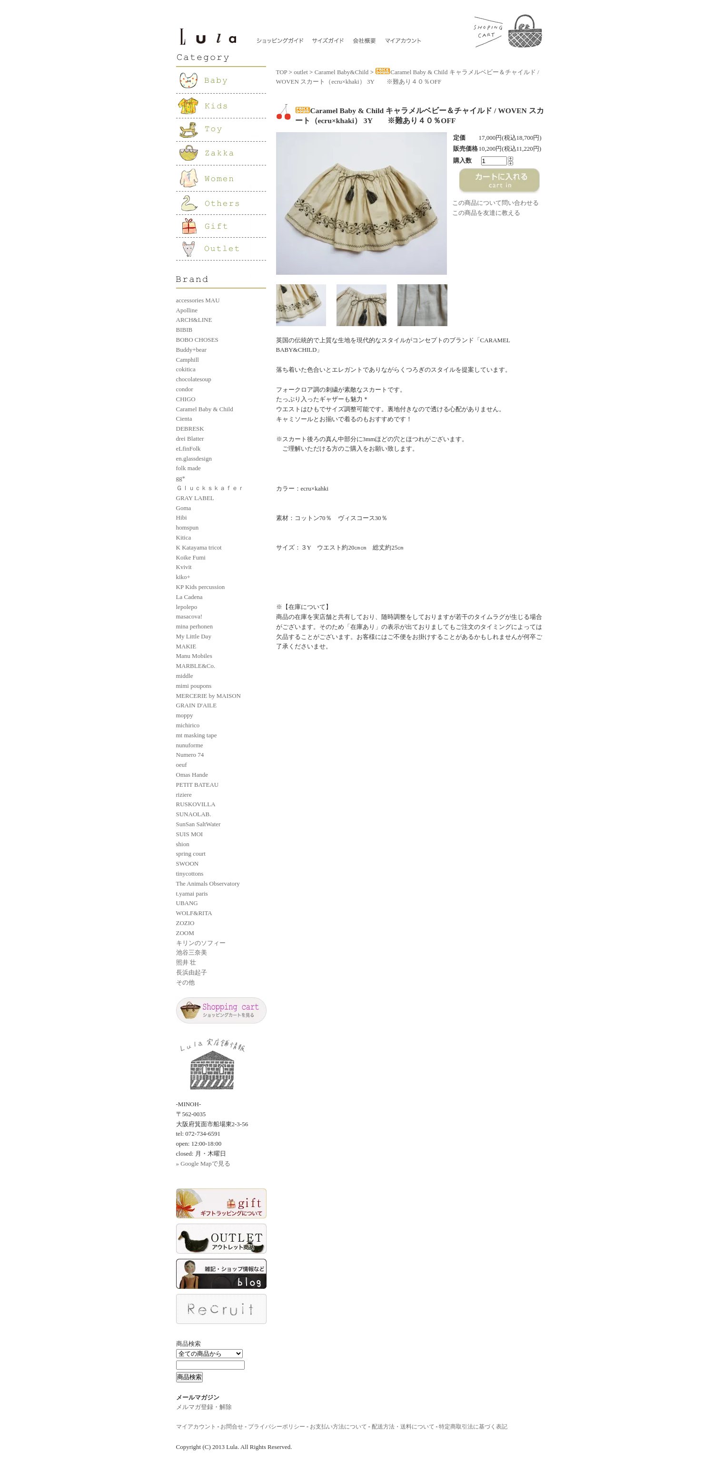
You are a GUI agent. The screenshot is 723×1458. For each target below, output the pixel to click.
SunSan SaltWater (198, 824)
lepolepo (187, 606)
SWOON (187, 863)
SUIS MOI (189, 834)
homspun (187, 527)
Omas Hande (192, 774)
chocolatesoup (193, 379)
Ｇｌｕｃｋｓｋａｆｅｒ (210, 488)
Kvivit (184, 566)
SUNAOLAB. (193, 814)
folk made (188, 468)
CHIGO (186, 399)
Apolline (187, 310)
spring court (191, 853)
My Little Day (193, 636)
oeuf (181, 764)
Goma (183, 508)
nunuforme (189, 745)
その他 (185, 982)
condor (184, 389)
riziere (184, 794)
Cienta (184, 418)
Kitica (183, 537)
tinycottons (190, 873)
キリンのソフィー (201, 942)
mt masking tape (196, 735)
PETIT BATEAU (197, 784)
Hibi (181, 517)
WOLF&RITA (194, 913)
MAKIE (186, 646)
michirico (188, 725)
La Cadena (189, 596)
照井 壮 (186, 962)
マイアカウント (196, 1427)
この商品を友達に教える (486, 212)
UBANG (187, 903)
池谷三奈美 (191, 952)
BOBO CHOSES (197, 339)
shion (182, 844)
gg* (181, 478)
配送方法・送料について (403, 1427)
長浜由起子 (191, 972)
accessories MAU (198, 300)
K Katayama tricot (199, 547)
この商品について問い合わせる (495, 202)
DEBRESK (190, 428)
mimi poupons (194, 685)
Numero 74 (190, 754)
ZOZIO (185, 923)
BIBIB (184, 329)
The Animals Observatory (208, 883)
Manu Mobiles (194, 655)
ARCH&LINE (194, 319)
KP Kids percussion (200, 586)
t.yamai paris (192, 893)
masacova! (189, 616)
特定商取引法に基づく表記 (473, 1427)
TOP (281, 72)
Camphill (187, 359)
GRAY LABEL (195, 498)
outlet (301, 72)
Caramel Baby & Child (204, 409)
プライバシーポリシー (276, 1427)
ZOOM (185, 933)
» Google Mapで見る (203, 1163)
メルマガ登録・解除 (204, 1406)
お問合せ (231, 1427)
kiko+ (183, 576)
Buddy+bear (191, 349)
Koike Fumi (191, 557)
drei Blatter (190, 438)
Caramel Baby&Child (342, 72)
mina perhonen (194, 626)
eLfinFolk (188, 448)
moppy (184, 715)
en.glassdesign (194, 458)
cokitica (186, 369)
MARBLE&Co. (196, 665)
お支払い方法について (338, 1427)
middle (184, 675)
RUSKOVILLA (196, 804)
